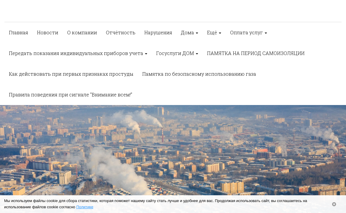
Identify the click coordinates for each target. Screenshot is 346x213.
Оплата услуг (248, 32)
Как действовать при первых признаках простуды (71, 74)
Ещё (214, 32)
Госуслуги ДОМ (177, 53)
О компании (82, 32)
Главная (18, 32)
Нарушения (158, 32)
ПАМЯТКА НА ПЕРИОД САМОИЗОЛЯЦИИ (256, 53)
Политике (84, 207)
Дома (189, 32)
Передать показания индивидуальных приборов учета (78, 53)
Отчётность (120, 32)
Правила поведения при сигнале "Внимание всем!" (70, 94)
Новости (47, 32)
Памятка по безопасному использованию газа (199, 74)
